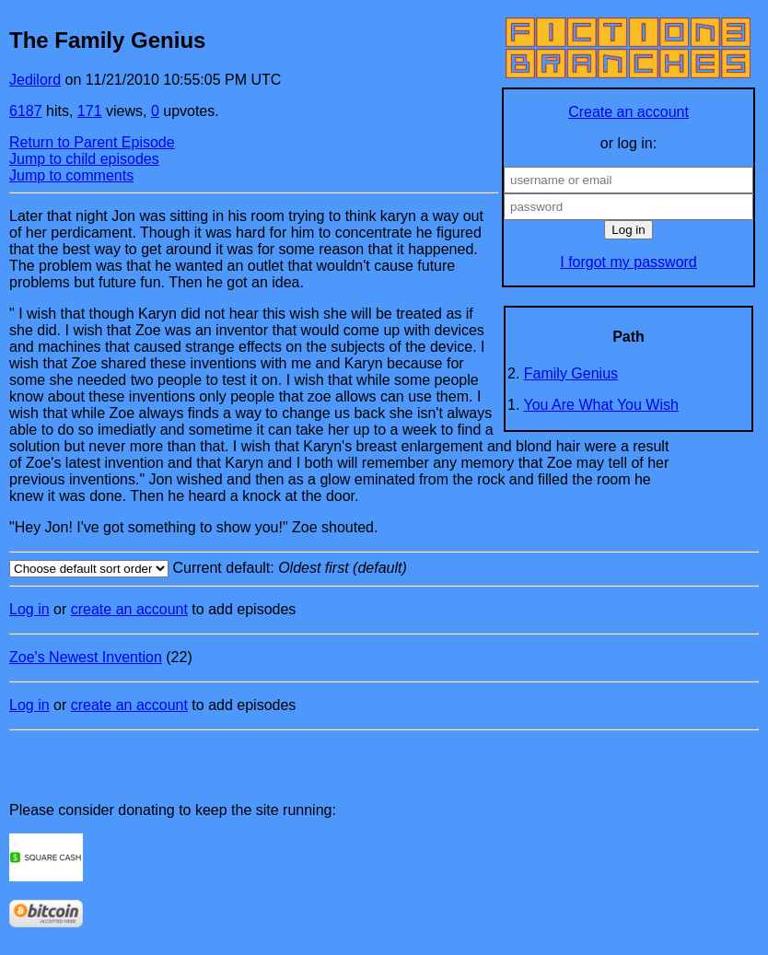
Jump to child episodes (84, 159)
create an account (129, 609)
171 (89, 111)
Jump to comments (71, 175)
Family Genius (571, 373)
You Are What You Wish (601, 405)
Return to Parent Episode (92, 142)
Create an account (628, 112)
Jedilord (35, 79)
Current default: (384, 569)
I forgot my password (628, 262)
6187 (25, 111)
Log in (29, 609)
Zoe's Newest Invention (85, 657)
